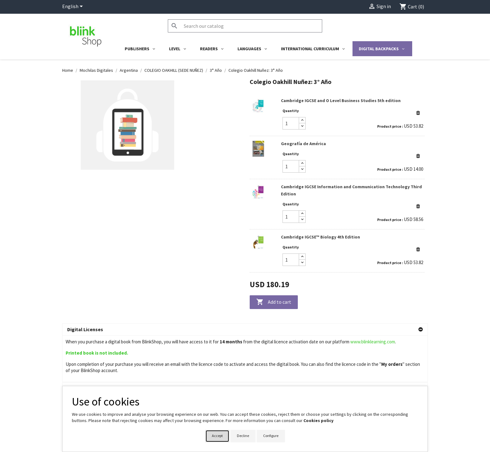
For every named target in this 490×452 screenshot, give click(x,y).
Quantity (290, 110)
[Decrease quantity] (302, 126)
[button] (418, 112)
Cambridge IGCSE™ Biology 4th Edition (320, 237)
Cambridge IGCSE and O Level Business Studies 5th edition (341, 100)
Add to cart (273, 302)
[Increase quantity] (302, 120)
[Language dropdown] (73, 7)
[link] (337, 114)
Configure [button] (270, 435)
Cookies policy (318, 420)
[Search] (245, 25)
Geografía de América (303, 143)
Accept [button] (217, 435)
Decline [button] (243, 435)
